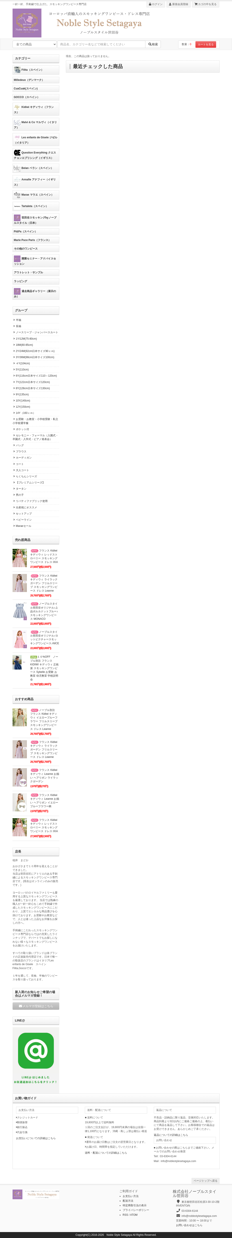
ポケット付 (21, 429)
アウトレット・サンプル (28, 272)
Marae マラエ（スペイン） (34, 195)
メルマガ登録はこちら (36, 1006)
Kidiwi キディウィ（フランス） (34, 109)
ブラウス (19, 451)
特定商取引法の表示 (135, 1205)
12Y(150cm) (21, 406)
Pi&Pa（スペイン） (25, 231)
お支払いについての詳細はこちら (36, 1138)
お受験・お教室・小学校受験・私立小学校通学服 (35, 421)
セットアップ (22, 513)
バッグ (18, 445)
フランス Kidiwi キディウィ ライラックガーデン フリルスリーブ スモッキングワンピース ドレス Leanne (43, 583)
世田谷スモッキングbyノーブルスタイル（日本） (35, 219)
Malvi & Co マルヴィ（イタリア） (35, 124)
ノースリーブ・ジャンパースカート (35, 332)
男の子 (18, 494)
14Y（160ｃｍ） (24, 413)
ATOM (134, 1214)
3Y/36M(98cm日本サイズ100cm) (33, 357)
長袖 (17, 326)
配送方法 (128, 1200)
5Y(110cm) (21, 369)
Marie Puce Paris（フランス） (32, 240)
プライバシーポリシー (136, 1210)
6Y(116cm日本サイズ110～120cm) (35, 375)
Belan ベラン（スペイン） (33, 168)
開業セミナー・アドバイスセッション (35, 260)
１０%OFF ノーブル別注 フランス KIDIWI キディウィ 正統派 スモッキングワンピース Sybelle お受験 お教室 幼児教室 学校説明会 (44, 668)
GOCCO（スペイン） (27, 97)
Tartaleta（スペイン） (31, 206)
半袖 (17, 320)
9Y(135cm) (21, 394)
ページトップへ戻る (205, 1180)
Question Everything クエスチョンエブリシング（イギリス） (35, 154)
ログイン (156, 4)
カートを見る (206, 44)
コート (18, 464)
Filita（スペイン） (29, 70)
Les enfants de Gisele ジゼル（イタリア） (36, 139)
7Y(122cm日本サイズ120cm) (31, 382)
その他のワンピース (26, 248)
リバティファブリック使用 (30, 501)
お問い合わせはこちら (189, 1225)
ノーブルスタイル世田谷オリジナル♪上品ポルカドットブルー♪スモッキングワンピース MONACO (44, 611)
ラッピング (20, 281)
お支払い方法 (131, 1196)
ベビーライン (22, 519)
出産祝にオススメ (25, 507)
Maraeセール (22, 525)
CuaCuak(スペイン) (26, 88)
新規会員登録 (178, 4)
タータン (19, 488)
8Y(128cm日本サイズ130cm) (31, 388)
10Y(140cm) (21, 400)
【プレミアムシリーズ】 (29, 482)
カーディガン (22, 457)
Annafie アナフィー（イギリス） (35, 181)
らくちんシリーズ (25, 476)
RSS (125, 1214)
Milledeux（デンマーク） (29, 79)
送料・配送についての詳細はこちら (106, 1152)
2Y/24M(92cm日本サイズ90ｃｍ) (34, 351)
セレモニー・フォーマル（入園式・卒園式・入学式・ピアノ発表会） (35, 437)
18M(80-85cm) (23, 344)
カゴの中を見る (206, 4)
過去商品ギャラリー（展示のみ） (35, 293)
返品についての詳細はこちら (171, 1134)
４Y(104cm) (21, 363)
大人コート (21, 470)
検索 (153, 44)
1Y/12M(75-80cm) (25, 338)
